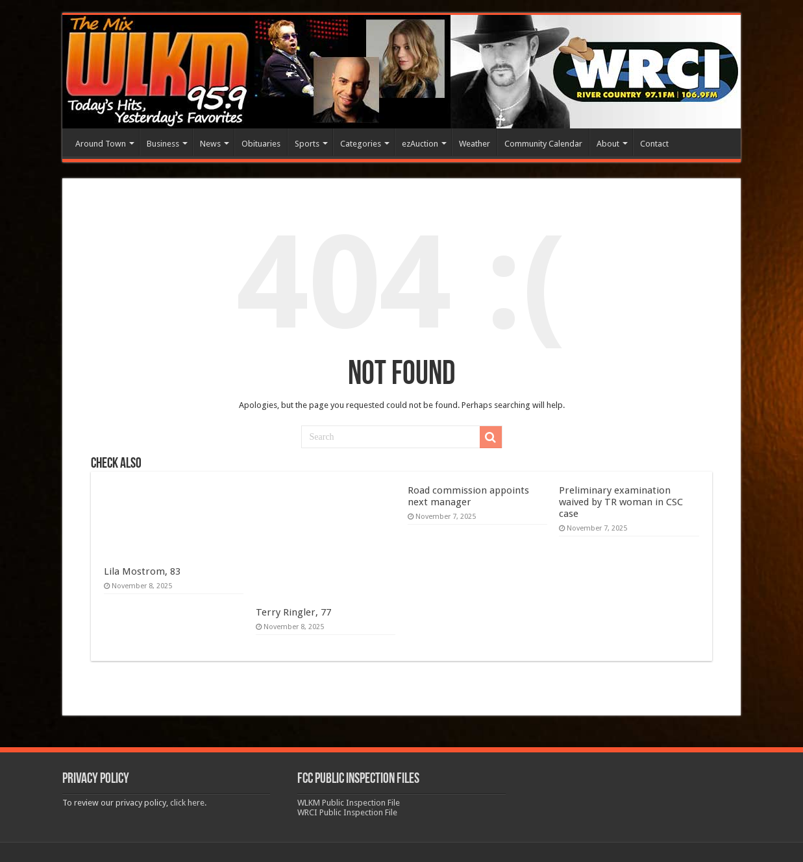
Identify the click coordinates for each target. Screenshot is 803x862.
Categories (360, 144)
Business (163, 144)
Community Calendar (543, 144)
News (210, 144)
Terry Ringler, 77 (293, 612)
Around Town (100, 144)
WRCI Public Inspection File (347, 812)
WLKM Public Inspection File (348, 803)
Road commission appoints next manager (468, 496)
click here (187, 803)
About (608, 144)
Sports (307, 144)
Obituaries (260, 144)
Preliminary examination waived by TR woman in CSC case (621, 502)
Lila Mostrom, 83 (142, 571)
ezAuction (420, 144)
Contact (654, 144)
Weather (474, 144)
